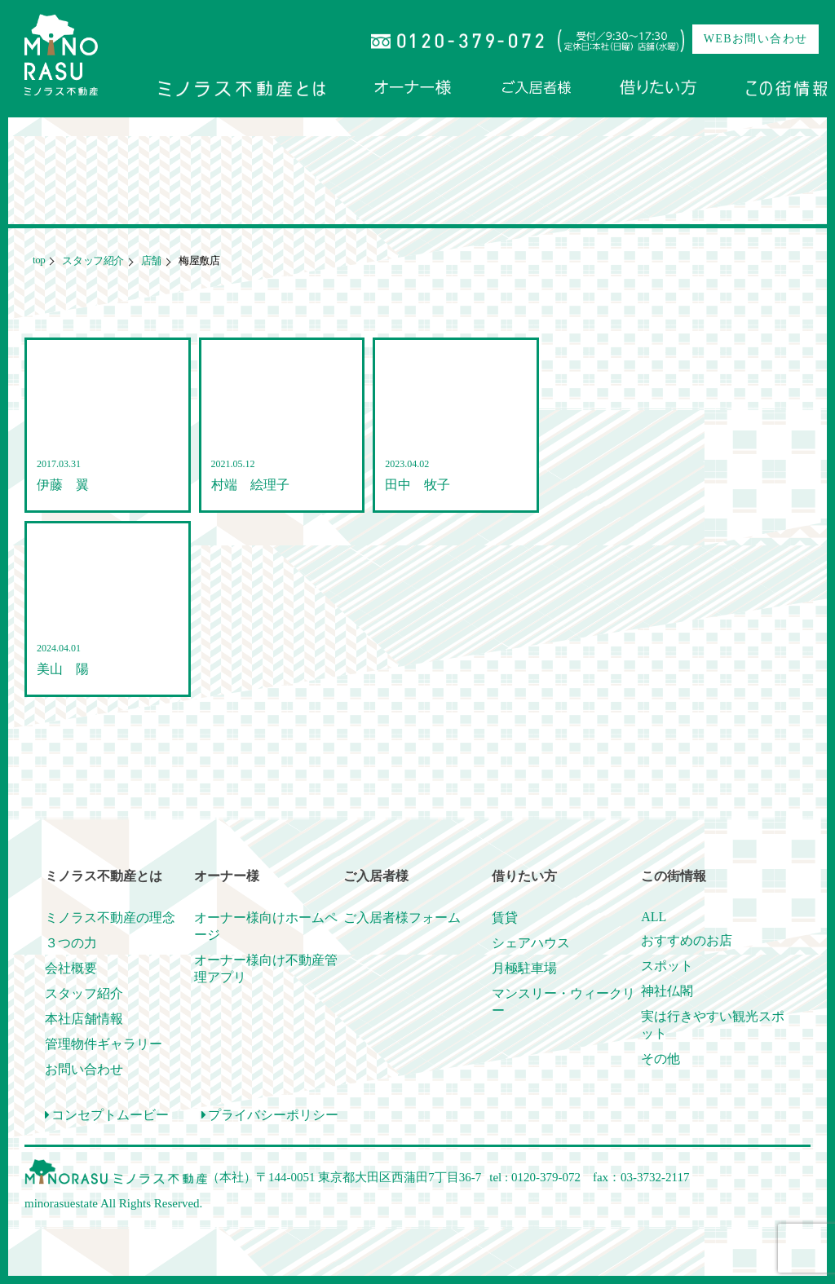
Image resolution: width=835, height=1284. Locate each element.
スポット (667, 966)
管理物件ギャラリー (103, 1044)
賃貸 (505, 917)
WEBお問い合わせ (756, 39)
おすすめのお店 (686, 940)
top (39, 260)
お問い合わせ (84, 1069)
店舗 (150, 260)
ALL (653, 917)
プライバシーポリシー (269, 1115)
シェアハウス (531, 943)
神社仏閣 (667, 991)
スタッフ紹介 (92, 260)
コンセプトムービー (107, 1115)
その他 (660, 1059)
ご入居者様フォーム (402, 917)
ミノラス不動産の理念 (110, 917)
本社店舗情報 (84, 1019)
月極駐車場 (524, 968)
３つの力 (71, 943)
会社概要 (71, 968)
